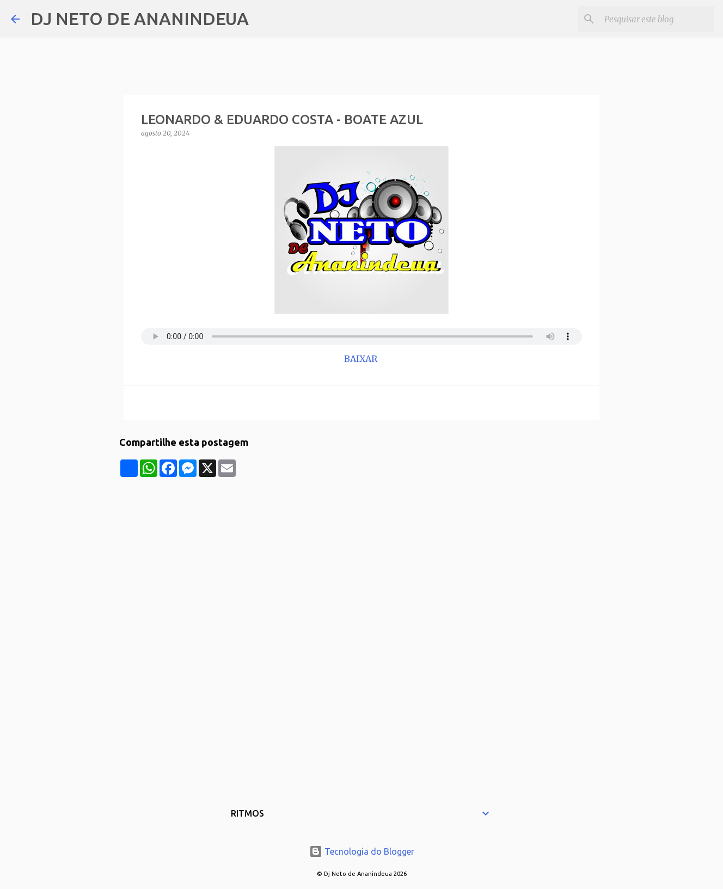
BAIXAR (361, 358)
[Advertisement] (361, 553)
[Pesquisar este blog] (657, 19)
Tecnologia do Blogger (361, 851)
